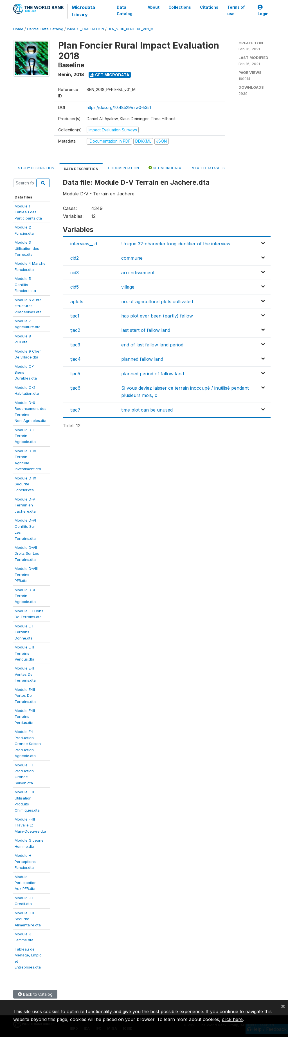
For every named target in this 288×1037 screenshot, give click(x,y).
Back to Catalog (35, 994)
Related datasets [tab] (208, 168)
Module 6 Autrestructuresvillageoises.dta (28, 306)
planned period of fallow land (152, 373)
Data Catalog (124, 10)
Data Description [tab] (81, 169)
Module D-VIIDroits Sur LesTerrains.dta (27, 553)
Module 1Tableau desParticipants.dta (28, 212)
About (153, 7)
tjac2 (75, 330)
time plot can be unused (147, 410)
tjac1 (74, 316)
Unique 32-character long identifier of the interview (175, 243)
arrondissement (137, 272)
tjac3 (75, 345)
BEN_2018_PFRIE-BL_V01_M (131, 29)
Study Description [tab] (36, 168)
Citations (209, 7)
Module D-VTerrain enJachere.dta (25, 505)
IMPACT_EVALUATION (85, 29)
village (127, 287)
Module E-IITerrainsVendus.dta (24, 653)
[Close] (283, 1005)
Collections (179, 7)
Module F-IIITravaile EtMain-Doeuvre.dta (30, 825)
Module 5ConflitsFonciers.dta (25, 284)
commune (132, 258)
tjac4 (75, 359)
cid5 (74, 287)
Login (263, 10)
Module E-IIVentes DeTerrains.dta (25, 674)
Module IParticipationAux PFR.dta (26, 882)
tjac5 (75, 373)
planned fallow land (142, 359)
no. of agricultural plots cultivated (157, 301)
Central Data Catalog (45, 29)
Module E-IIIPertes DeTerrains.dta (25, 695)
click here (232, 1019)
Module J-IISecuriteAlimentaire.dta (28, 919)
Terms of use (236, 10)
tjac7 (75, 410)
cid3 (74, 272)
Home (18, 29)
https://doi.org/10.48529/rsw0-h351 (119, 107)
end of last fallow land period (152, 345)
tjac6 (75, 388)
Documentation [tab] (123, 168)
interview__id (83, 243)
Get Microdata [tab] (164, 167)
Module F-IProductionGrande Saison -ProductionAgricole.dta (29, 743)
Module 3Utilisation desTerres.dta (27, 248)
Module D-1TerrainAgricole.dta (25, 436)
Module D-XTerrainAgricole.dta (25, 596)
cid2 (74, 258)
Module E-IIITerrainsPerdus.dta (25, 716)
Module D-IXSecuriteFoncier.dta (25, 484)
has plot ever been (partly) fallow (157, 316)
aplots (76, 301)
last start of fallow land (145, 330)
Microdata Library (83, 10)
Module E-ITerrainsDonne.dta (24, 632)
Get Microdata (109, 74)
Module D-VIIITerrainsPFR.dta (26, 574)
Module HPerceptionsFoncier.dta (25, 861)
